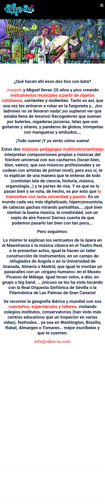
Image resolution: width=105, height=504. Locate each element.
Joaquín (14, 89)
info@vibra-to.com (52, 341)
